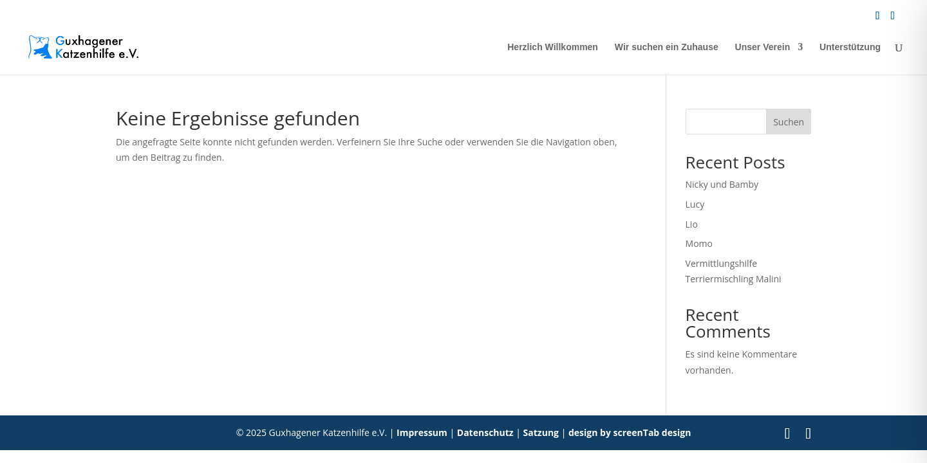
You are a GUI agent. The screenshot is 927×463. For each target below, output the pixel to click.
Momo (699, 243)
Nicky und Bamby (722, 184)
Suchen (788, 122)
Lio (692, 224)
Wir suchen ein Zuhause (666, 47)
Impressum (422, 432)
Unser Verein (763, 47)
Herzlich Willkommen (552, 47)
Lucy (695, 204)
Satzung (541, 432)
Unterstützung (850, 47)
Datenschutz (485, 432)
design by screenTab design (629, 432)
